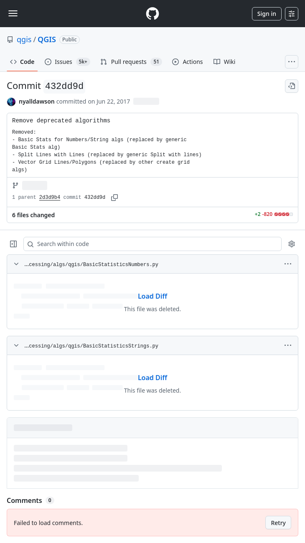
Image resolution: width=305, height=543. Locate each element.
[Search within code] (148, 244)
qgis (24, 39)
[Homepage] (152, 13)
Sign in (266, 14)
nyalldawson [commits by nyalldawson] (37, 101)
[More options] (288, 264)
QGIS (47, 39)
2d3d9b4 (49, 197)
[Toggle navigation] (13, 13)
